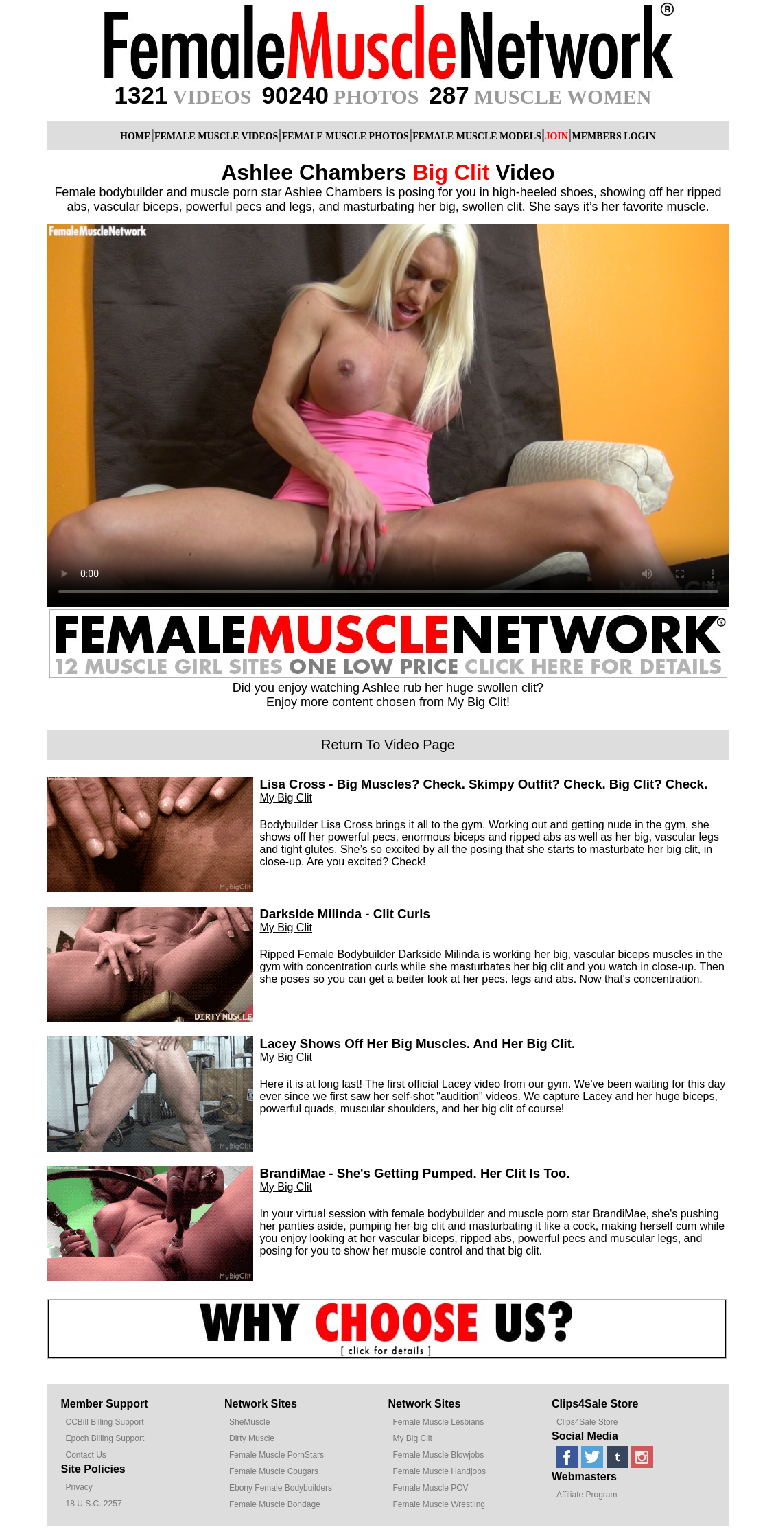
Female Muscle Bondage (274, 1504)
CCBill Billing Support (105, 1422)
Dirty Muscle (251, 1438)
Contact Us (86, 1455)
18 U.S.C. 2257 (94, 1503)
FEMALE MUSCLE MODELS (476, 136)
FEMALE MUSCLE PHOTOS (345, 136)
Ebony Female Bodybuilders (280, 1488)
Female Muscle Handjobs (439, 1471)
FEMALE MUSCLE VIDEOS (216, 136)
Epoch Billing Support (105, 1438)
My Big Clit (286, 798)
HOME (135, 136)
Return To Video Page (388, 744)
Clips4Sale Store (587, 1422)
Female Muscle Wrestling (439, 1504)
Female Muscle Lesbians (438, 1422)
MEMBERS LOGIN (614, 136)
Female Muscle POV (431, 1488)
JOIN (556, 136)
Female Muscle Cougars (273, 1471)
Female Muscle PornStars (276, 1455)
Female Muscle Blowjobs (438, 1455)
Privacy (79, 1487)
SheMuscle (249, 1422)
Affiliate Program (586, 1495)
